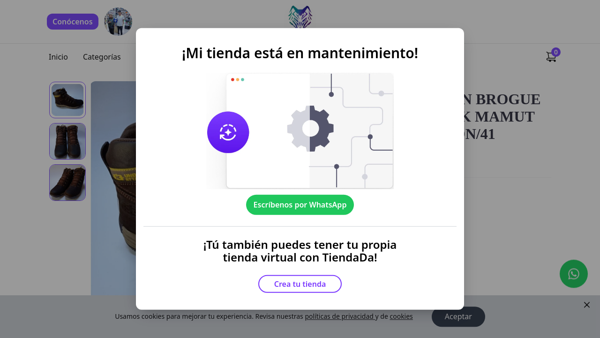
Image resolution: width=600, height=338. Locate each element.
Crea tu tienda (300, 284)
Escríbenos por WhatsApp (300, 205)
